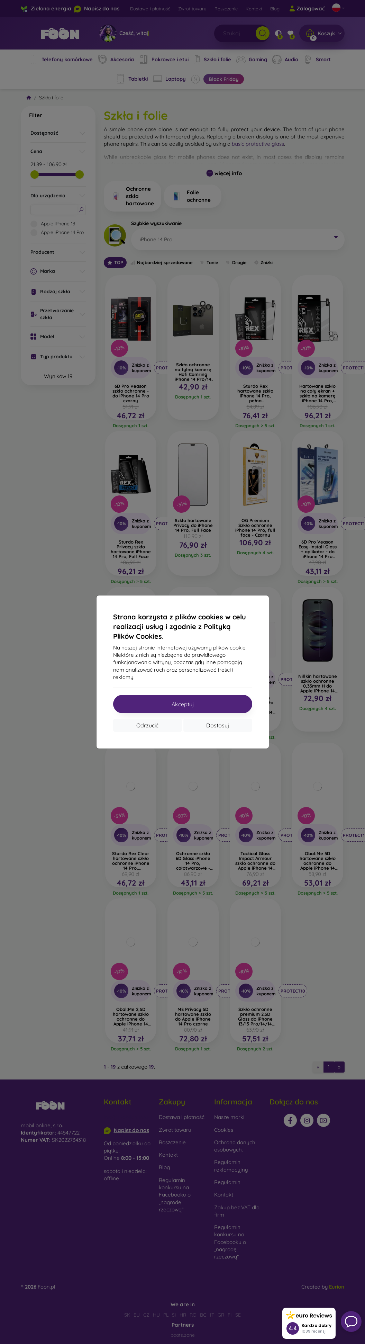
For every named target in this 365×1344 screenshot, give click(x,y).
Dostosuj (217, 725)
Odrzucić (147, 725)
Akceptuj (183, 704)
